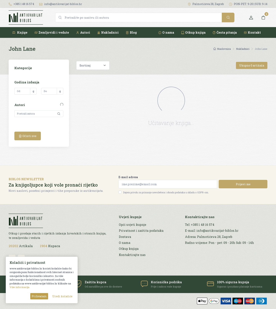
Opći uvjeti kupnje (132, 225)
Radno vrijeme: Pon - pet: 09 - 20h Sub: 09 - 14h (219, 243)
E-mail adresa (128, 177)
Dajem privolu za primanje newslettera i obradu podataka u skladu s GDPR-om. (166, 192)
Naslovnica (222, 49)
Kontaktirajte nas (132, 255)
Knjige (19, 32)
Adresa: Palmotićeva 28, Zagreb (208, 237)
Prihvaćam (39, 296)
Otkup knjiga (193, 32)
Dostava (125, 237)
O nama (166, 32)
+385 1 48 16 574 (21, 4)
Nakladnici (108, 32)
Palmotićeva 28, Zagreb (206, 4)
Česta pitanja (224, 32)
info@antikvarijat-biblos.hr (60, 4)
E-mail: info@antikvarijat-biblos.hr (211, 231)
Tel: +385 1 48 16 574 (199, 225)
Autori (83, 32)
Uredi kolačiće (62, 296)
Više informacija (19, 287)
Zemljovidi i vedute (51, 32)
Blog (131, 32)
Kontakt (252, 32)
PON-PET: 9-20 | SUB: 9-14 (248, 4)
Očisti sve (27, 136)
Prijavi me (243, 184)
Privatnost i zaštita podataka (141, 231)
